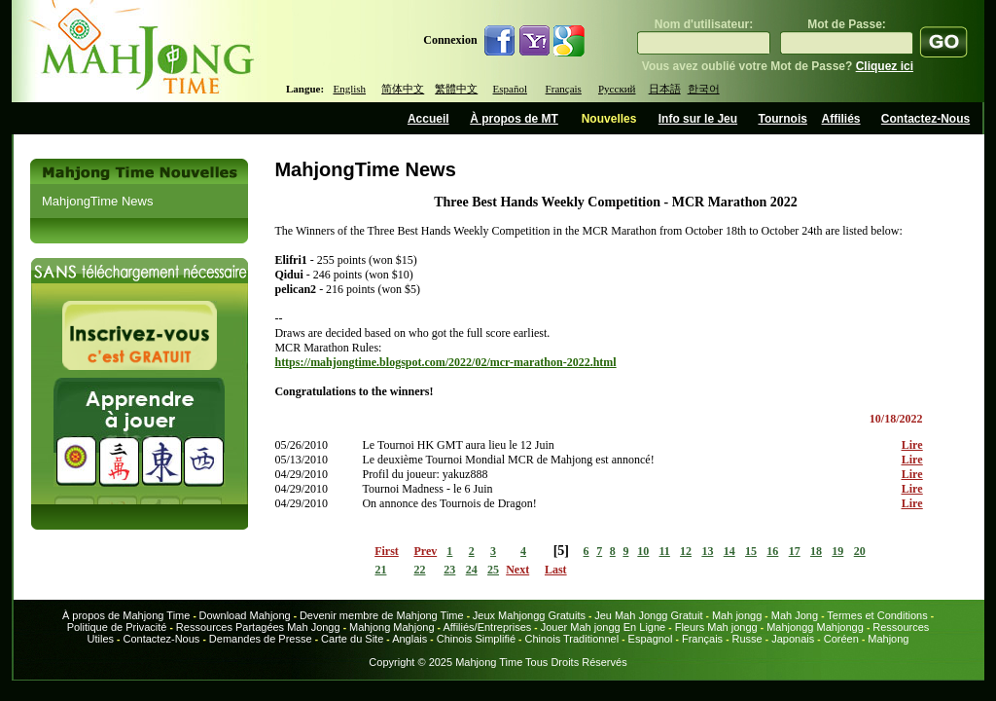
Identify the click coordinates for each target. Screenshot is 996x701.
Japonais (792, 639)
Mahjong (888, 639)
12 (686, 551)
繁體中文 (456, 88)
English (349, 88)
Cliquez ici (884, 66)
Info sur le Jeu (697, 119)
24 (472, 569)
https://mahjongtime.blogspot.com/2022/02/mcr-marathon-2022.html (445, 362)
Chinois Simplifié (476, 639)
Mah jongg (737, 615)
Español (510, 88)
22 (420, 569)
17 (794, 551)
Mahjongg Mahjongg (815, 627)
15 (751, 551)
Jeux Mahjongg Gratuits (529, 615)
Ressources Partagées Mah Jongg (258, 627)
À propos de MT (514, 119)
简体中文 (402, 88)
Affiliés (841, 119)
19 (837, 551)
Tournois (782, 119)
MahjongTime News (97, 201)
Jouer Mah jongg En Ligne (603, 627)
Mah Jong (794, 615)
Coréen (841, 639)
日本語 (665, 88)
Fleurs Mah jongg (716, 627)
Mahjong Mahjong (391, 627)
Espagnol (650, 639)
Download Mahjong (245, 615)
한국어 (704, 88)
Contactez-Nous (925, 119)
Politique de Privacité (117, 627)
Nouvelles (609, 119)
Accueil (428, 119)
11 (664, 551)
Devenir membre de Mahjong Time (382, 615)
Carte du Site (352, 639)
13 (707, 551)
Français (564, 88)
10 (643, 551)
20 (860, 551)
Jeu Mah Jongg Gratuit (648, 615)
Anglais (409, 639)
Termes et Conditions (877, 615)
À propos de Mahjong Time (126, 615)
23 (449, 569)
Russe (747, 639)
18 (816, 551)
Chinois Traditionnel (571, 639)
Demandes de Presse (260, 639)
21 (380, 569)
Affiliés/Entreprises (487, 627)
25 (493, 569)
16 (772, 551)
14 (729, 551)
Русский (617, 88)
